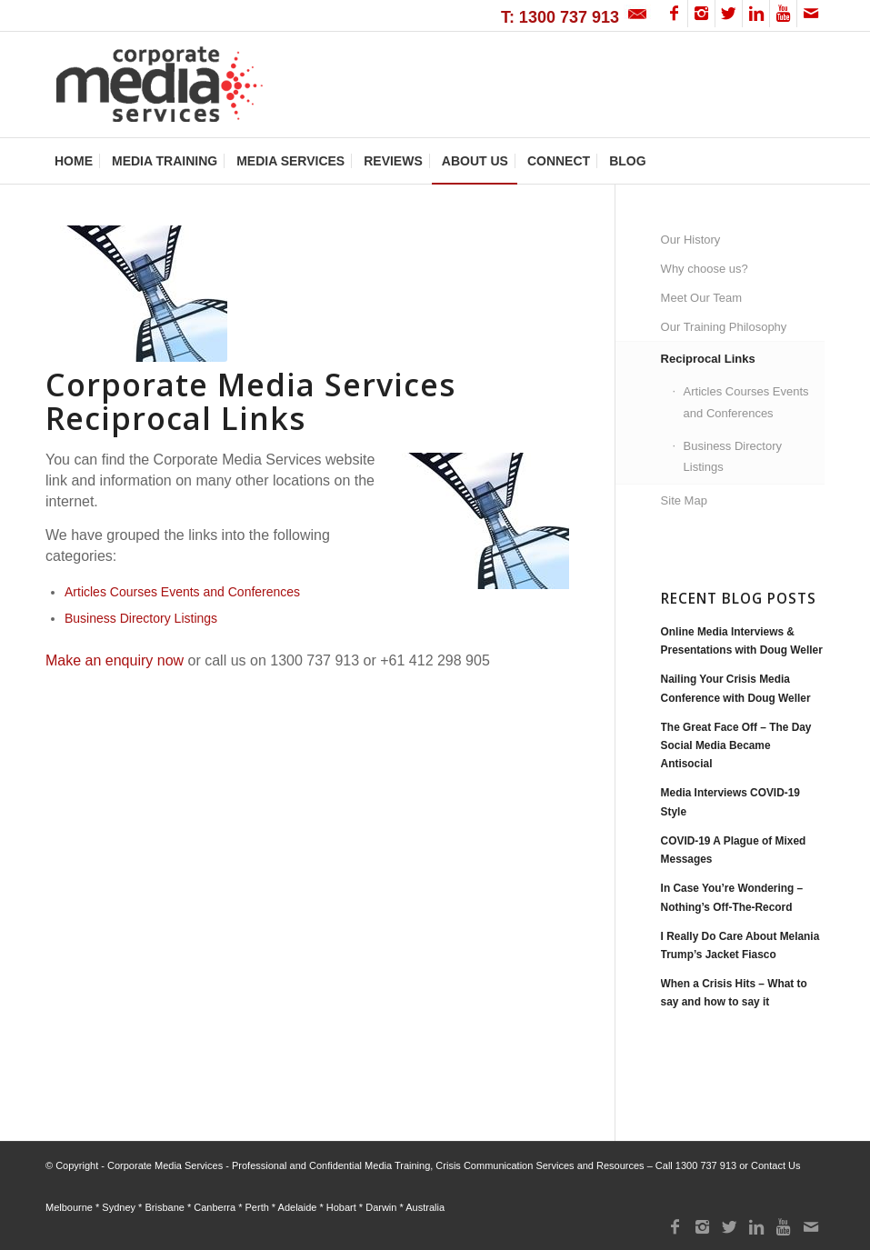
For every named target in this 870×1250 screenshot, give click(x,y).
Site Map (684, 500)
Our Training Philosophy (724, 327)
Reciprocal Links (708, 358)
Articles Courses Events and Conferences (182, 592)
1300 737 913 (705, 1165)
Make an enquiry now (114, 660)
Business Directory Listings (141, 618)
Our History (691, 239)
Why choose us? (704, 268)
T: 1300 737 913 (560, 17)
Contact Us (775, 1165)
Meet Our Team (701, 298)
